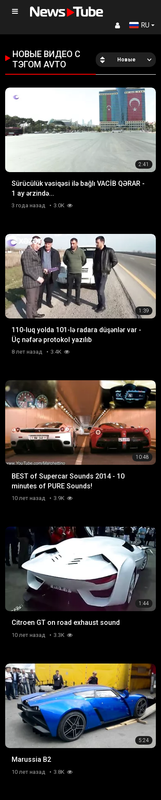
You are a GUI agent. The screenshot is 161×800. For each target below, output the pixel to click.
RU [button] (139, 25)
